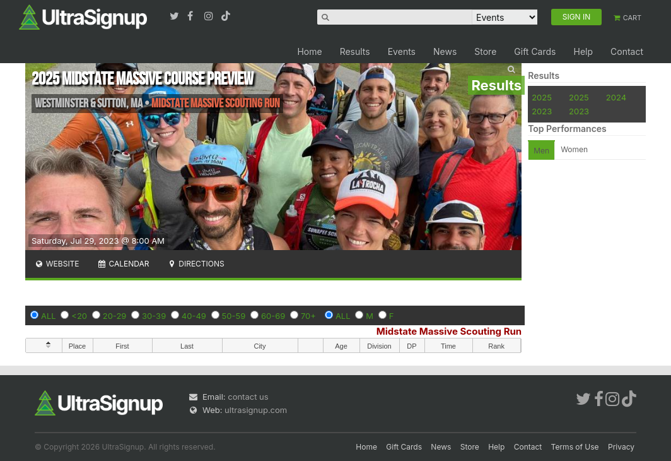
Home (309, 51)
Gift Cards (535, 51)
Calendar (123, 263)
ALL (48, 316)
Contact (626, 51)
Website (56, 263)
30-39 (154, 316)
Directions (195, 263)
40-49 (194, 316)
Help (583, 51)
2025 (542, 97)
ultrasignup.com (256, 410)
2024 (616, 97)
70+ (308, 316)
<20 (79, 316)
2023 (542, 111)
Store (485, 51)
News (445, 51)
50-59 (234, 316)
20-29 (115, 316)
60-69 (273, 316)
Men (541, 150)
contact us (248, 397)
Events (402, 51)
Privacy (621, 447)
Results (355, 51)
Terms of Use (575, 447)
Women (574, 149)
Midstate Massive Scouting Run (449, 331)
